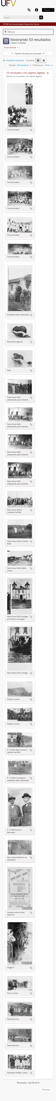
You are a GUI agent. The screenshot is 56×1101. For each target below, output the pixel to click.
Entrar (47, 10)
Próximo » (46, 1089)
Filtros (9, 32)
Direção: (12, 65)
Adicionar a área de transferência (31, 130)
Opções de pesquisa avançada (28, 53)
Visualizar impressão (13, 60)
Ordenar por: (38, 65)
